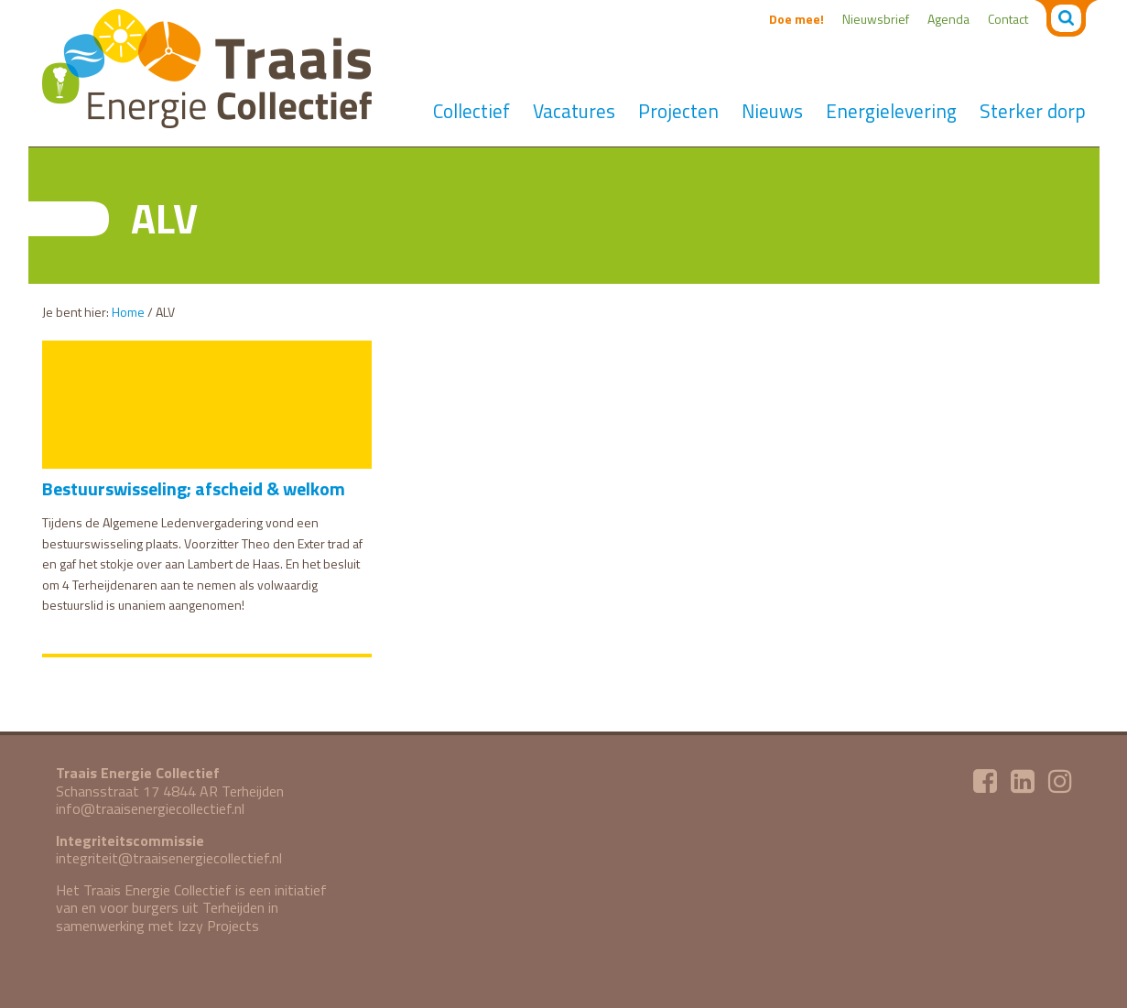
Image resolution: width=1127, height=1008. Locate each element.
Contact (1008, 18)
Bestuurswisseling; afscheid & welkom (193, 489)
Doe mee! (796, 18)
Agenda (948, 18)
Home (128, 311)
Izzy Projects (218, 926)
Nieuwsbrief (875, 18)
